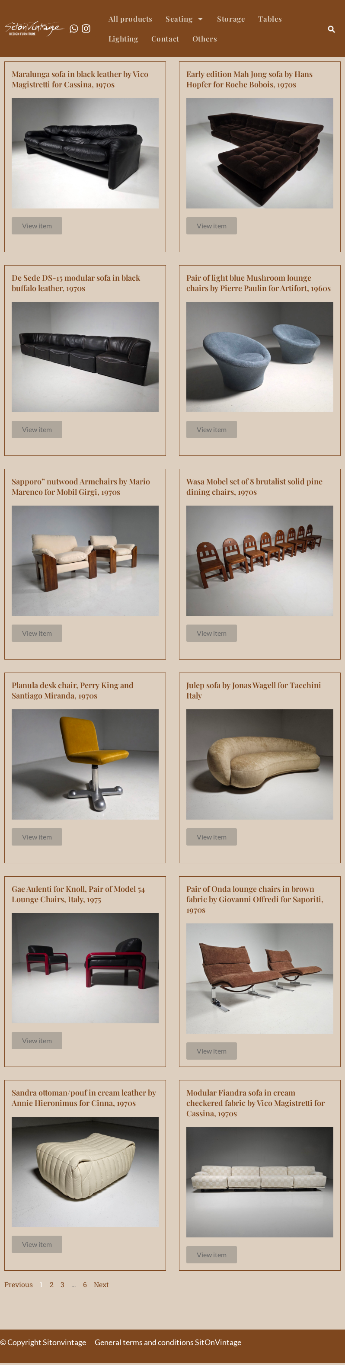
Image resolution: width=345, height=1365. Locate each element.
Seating (185, 19)
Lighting (123, 38)
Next (101, 1285)
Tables (270, 18)
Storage (231, 18)
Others (204, 38)
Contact (165, 38)
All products (131, 18)
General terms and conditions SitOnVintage (168, 1344)
